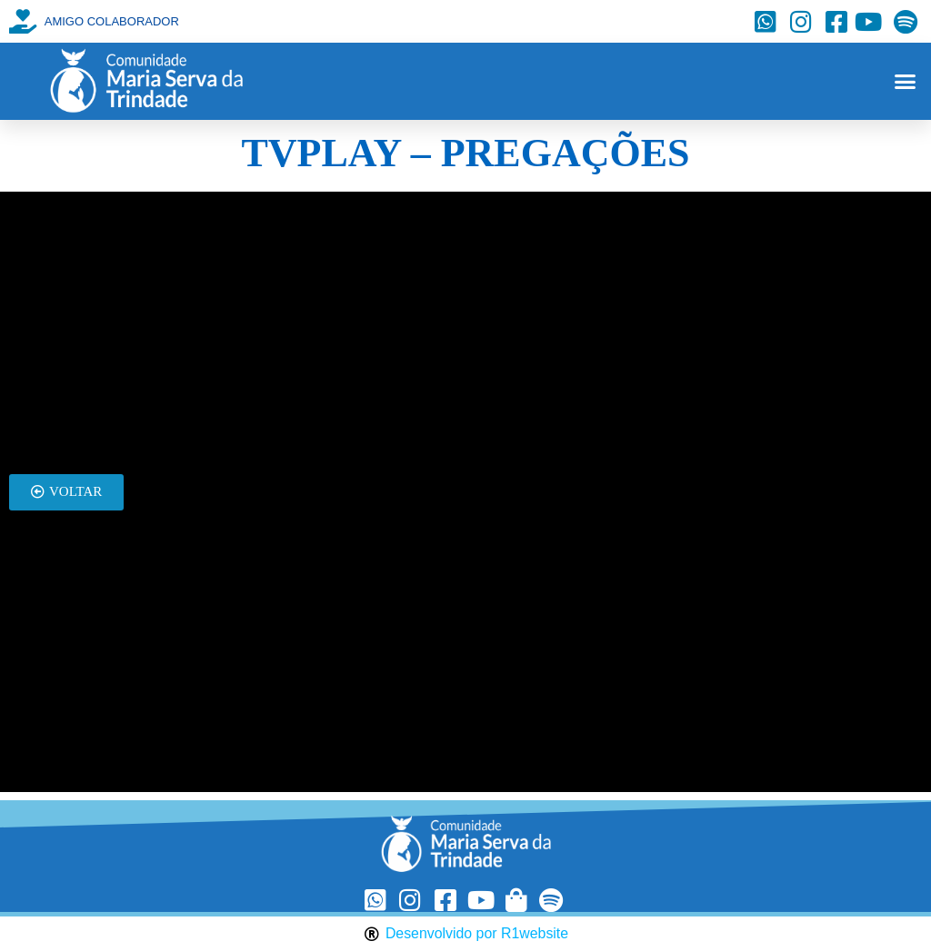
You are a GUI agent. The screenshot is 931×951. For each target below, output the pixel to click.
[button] (904, 81)
